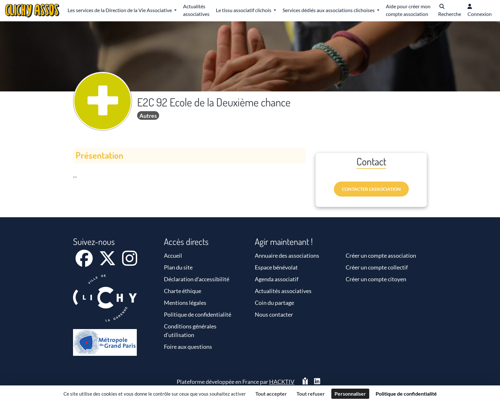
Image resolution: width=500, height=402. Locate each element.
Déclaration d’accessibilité (196, 279)
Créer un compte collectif (377, 267)
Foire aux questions (188, 346)
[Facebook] (84, 262)
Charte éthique (182, 290)
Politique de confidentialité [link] (406, 394)
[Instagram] (130, 262)
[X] (108, 262)
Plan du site (178, 267)
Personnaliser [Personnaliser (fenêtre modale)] (350, 394)
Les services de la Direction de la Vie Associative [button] (120, 10)
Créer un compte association (381, 255)
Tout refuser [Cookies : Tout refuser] (311, 394)
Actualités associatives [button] (196, 10)
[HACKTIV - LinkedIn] (317, 381)
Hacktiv (281, 381)
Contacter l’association (371, 189)
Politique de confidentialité (197, 314)
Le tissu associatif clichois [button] (244, 10)
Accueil (173, 255)
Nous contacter (274, 314)
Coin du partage (274, 302)
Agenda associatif (276, 279)
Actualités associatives (283, 290)
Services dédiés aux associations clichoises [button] (329, 10)
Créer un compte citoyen (376, 279)
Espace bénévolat (276, 267)
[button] (449, 10)
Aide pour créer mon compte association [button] (408, 10)
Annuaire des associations (287, 255)
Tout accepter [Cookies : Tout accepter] (271, 394)
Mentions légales (185, 302)
